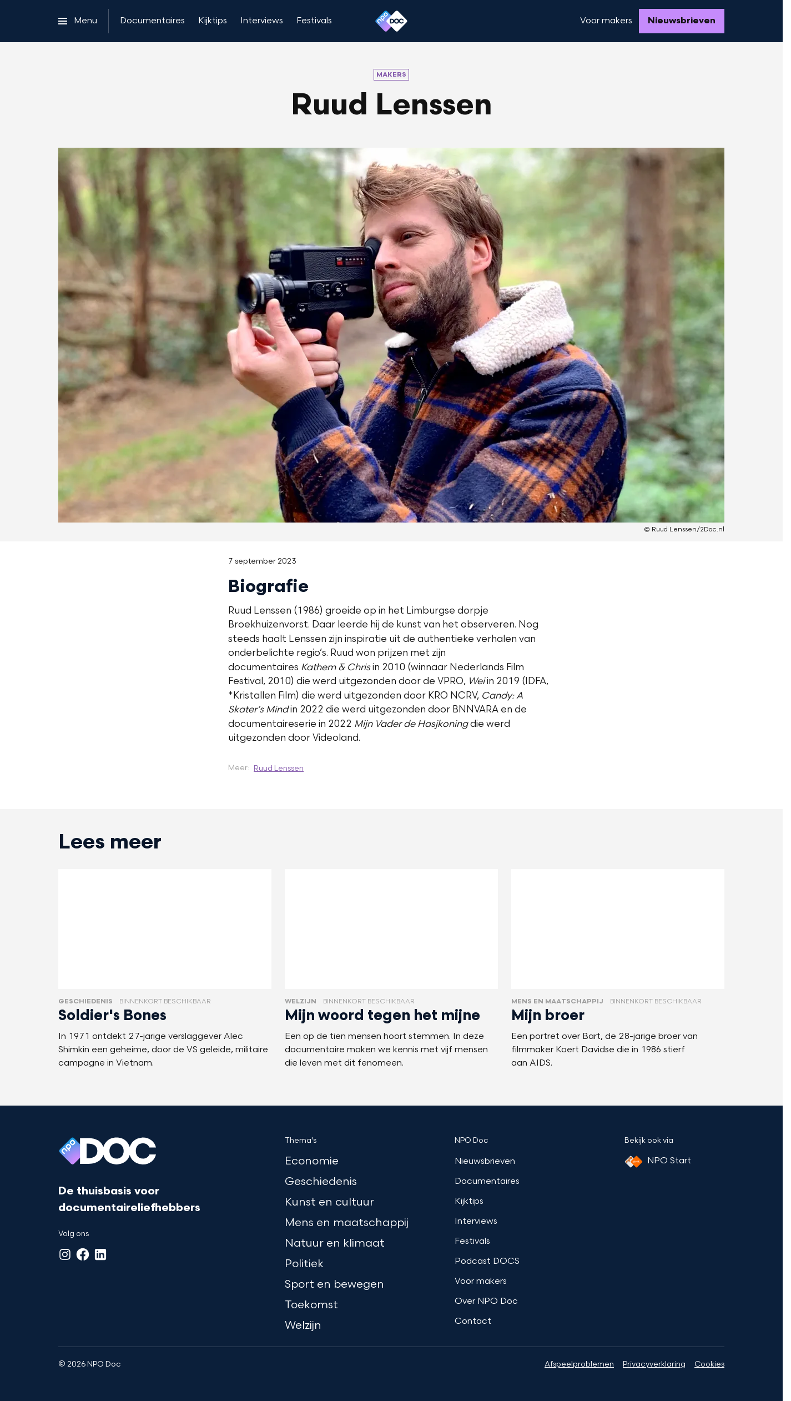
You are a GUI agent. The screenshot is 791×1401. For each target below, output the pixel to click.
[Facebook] (82, 1254)
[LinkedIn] (100, 1254)
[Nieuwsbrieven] (681, 21)
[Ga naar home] (391, 21)
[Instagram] (65, 1254)
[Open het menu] (78, 21)
